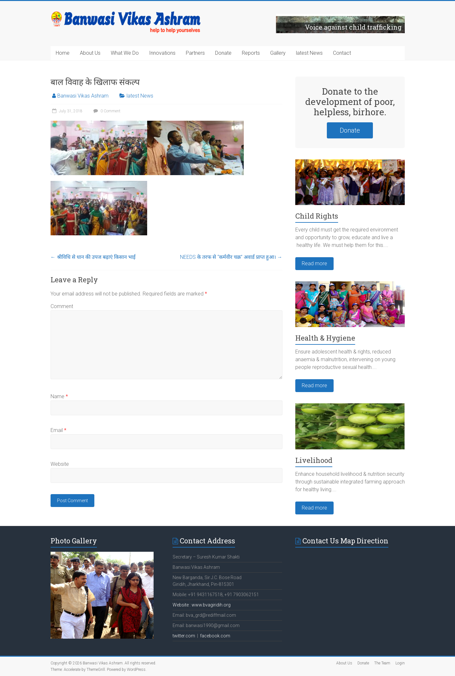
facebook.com (215, 635)
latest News (309, 53)
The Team (382, 663)
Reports (251, 53)
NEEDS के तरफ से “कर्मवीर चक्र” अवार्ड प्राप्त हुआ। (231, 257)
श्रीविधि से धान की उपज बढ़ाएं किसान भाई (93, 257)
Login (400, 663)
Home (63, 53)
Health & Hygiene (325, 338)
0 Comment (106, 111)
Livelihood (313, 460)
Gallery (278, 53)
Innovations (162, 53)
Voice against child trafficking (353, 27)
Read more (314, 263)
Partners (195, 53)
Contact (342, 53)
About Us (90, 53)
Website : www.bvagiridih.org (202, 604)
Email (58, 430)
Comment (62, 306)
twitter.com (184, 635)
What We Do (125, 53)
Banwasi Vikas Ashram (83, 96)
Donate (223, 53)
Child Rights (316, 216)
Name (59, 396)
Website (60, 464)
